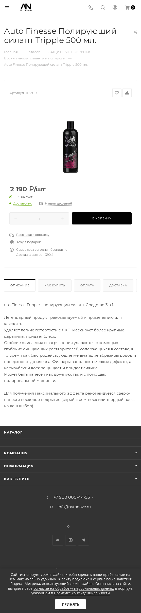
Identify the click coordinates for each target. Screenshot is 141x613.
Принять (70, 604)
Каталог (13, 432)
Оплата (87, 285)
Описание (19, 285)
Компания (16, 453)
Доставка (118, 285)
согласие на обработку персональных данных (73, 588)
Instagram (70, 540)
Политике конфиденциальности (82, 593)
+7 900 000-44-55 (72, 497)
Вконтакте (57, 540)
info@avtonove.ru (74, 506)
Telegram (83, 540)
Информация (19, 466)
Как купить (54, 285)
